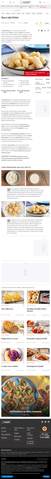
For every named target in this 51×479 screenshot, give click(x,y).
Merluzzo (8, 13)
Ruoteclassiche (28, 452)
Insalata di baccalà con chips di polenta (11, 160)
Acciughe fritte (22, 147)
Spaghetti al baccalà (23, 158)
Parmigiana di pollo (35, 366)
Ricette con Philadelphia (43, 6)
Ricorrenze (28, 13)
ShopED (24, 453)
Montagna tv (47, 452)
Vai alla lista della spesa (24, 91)
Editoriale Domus (40, 452)
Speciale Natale (17, 10)
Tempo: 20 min (25, 414)
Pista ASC (4, 453)
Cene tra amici (39, 13)
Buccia (42, 436)
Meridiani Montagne (14, 452)
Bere (12, 6)
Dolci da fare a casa (24, 6)
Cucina (8, 6)
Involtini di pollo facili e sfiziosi (37, 310)
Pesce (3, 13)
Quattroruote (21, 452)
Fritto (23, 13)
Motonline (34, 452)
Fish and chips (22, 149)
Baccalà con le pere (22, 156)
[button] (48, 13)
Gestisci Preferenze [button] (7, 476)
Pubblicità (20, 453)
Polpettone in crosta (9, 338)
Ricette (3, 6)
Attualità (16, 6)
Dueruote (7, 452)
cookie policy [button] (3, 463)
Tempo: (6, 315)
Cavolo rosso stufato (9, 366)
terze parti (20, 464)
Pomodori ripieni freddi (37, 338)
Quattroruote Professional (12, 453)
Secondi (10, 10)
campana (16, 126)
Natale (33, 13)
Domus (2, 452)
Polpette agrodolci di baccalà (9, 158)
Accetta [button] (46, 476)
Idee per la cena (31, 6)
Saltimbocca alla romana (25, 411)
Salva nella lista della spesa (9, 91)
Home (2, 10)
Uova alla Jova (7, 309)
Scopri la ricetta (20, 315)
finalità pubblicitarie (29, 467)
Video (37, 6)
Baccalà (13, 13)
